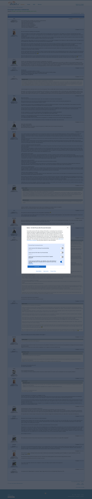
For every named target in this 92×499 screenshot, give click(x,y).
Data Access (45, 271)
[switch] (62, 248)
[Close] (68, 228)
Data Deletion (38, 271)
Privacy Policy (53, 271)
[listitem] (46, 245)
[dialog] (46, 249)
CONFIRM (36, 266)
